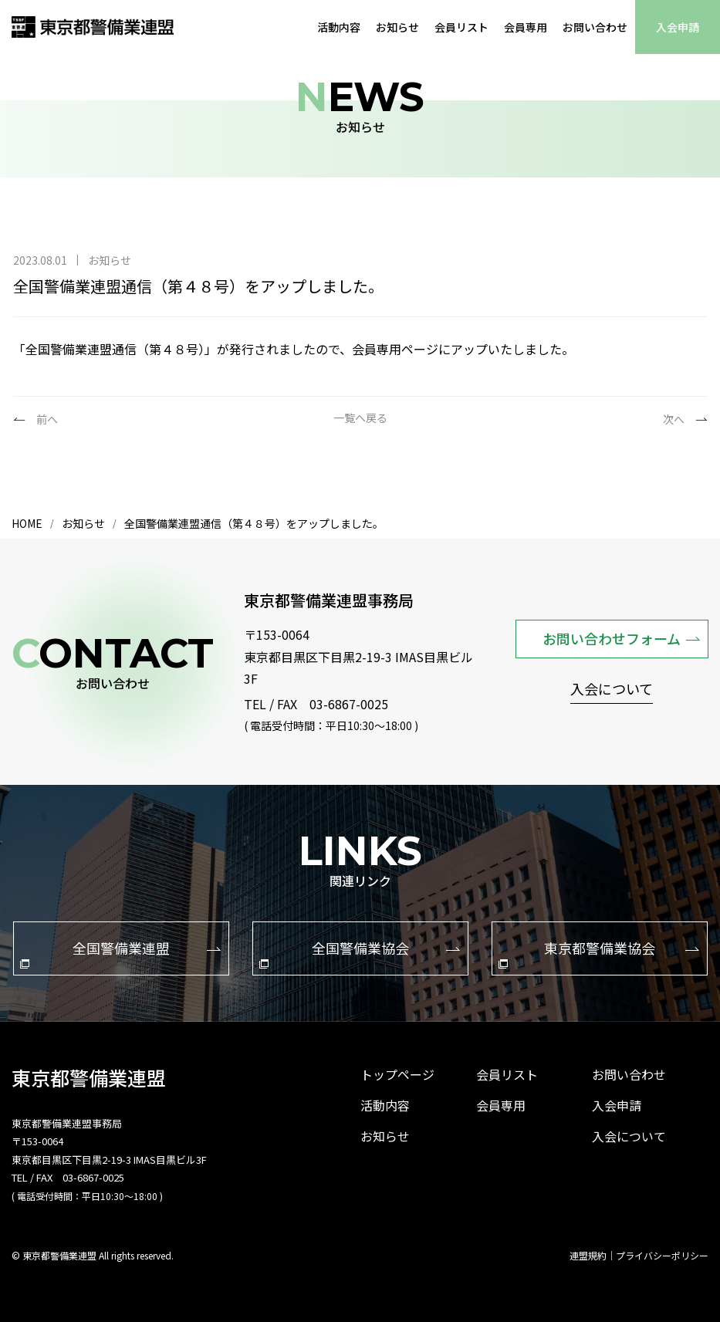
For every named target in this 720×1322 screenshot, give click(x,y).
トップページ (397, 1074)
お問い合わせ (595, 27)
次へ (674, 419)
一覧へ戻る (360, 418)
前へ (47, 419)
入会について (611, 689)
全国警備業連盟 (120, 953)
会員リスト (461, 27)
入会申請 (677, 27)
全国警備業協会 (359, 953)
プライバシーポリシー (662, 1255)
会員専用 (525, 27)
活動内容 (338, 27)
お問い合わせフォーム (621, 638)
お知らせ (397, 27)
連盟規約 (588, 1255)
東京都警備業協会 (599, 953)
